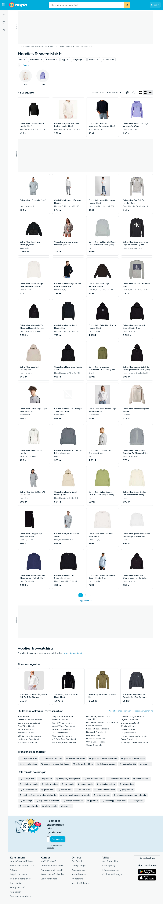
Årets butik (15, 871)
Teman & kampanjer (20, 866)
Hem (20, 46)
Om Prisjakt (77, 849)
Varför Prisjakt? (48, 849)
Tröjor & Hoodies (65, 46)
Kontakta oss (78, 858)
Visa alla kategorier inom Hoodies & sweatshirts (130, 711)
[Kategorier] (4, 5)
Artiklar (13, 858)
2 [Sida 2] (84, 595)
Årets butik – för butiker (52, 862)
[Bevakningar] (4, 30)
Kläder (52, 46)
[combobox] (86, 5)
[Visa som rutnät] (140, 92)
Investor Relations (81, 871)
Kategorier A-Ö (17, 875)
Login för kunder (49, 866)
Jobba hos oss (79, 862)
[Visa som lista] (145, 92)
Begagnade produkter (21, 884)
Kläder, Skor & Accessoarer (36, 46)
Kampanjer (15, 880)
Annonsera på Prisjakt (52, 858)
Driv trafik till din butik (52, 853)
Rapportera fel (85, 600)
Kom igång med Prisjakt (22, 849)
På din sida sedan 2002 (22, 853)
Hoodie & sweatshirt (72, 653)
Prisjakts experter (19, 862)
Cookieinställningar (112, 862)
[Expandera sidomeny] (4, 15)
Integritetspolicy (110, 858)
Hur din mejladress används (58, 834)
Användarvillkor (110, 849)
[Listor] (4, 22)
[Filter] (4, 38)
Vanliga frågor (79, 853)
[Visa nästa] (90, 595)
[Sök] (127, 5)
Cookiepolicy (108, 853)
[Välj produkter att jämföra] (127, 92)
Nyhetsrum (77, 866)
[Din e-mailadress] (65, 827)
